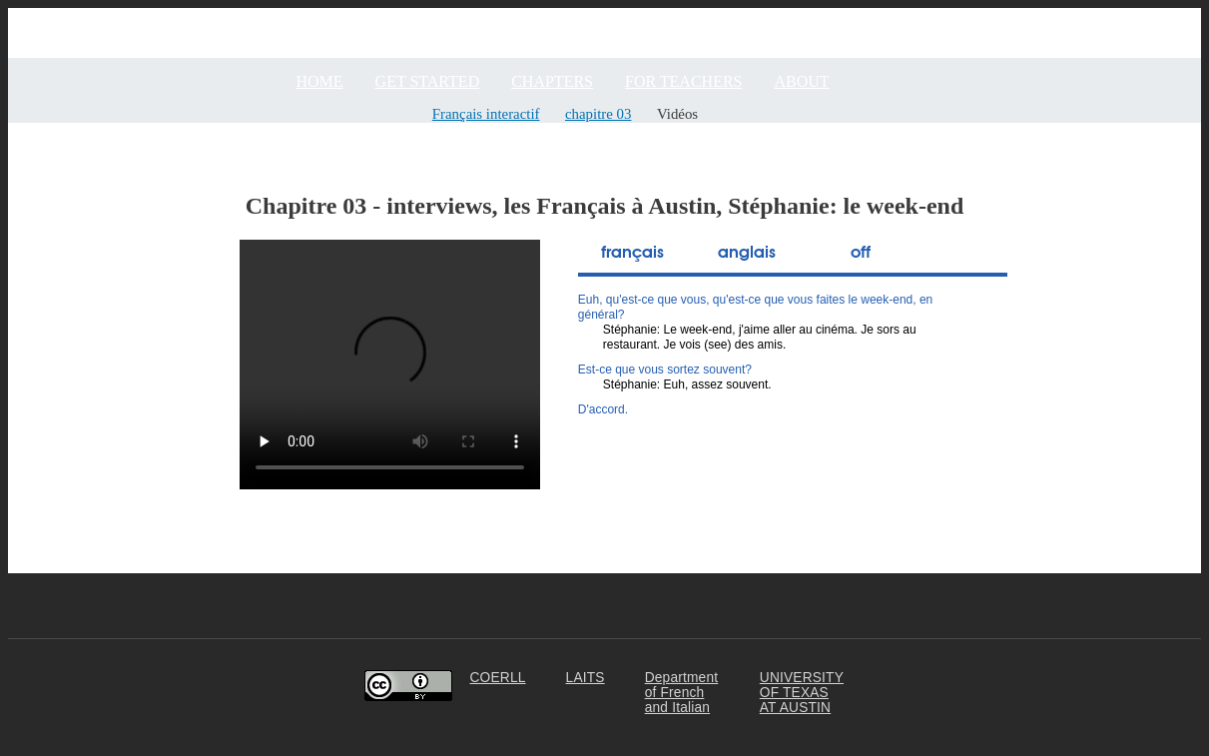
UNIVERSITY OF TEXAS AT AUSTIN (802, 692)
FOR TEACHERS (684, 81)
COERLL (498, 677)
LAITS (585, 677)
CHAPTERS (552, 81)
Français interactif (486, 114)
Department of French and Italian (682, 692)
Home (320, 81)
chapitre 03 (598, 114)
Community (1163, 16)
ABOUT (802, 81)
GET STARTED (427, 81)
